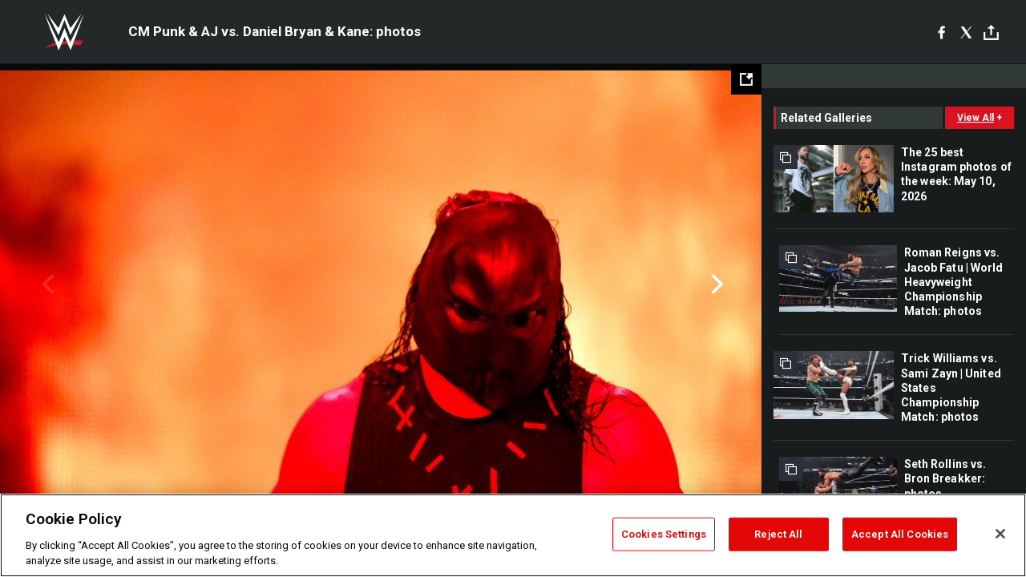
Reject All (778, 534)
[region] (513, 535)
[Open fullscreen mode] (746, 79)
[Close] (1000, 533)
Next (715, 284)
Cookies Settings (663, 534)
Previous (46, 284)
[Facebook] (941, 32)
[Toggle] (991, 32)
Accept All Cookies (899, 534)
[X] (966, 32)
